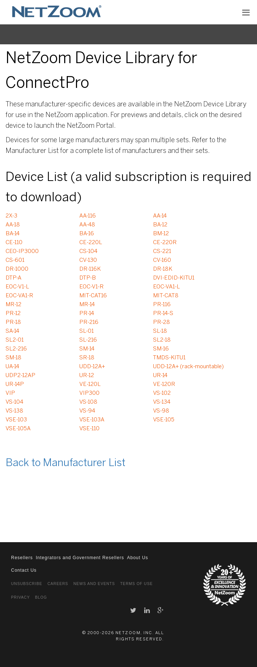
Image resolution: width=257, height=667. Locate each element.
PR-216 (88, 322)
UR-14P (15, 384)
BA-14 (13, 233)
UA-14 (12, 366)
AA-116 (87, 216)
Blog (41, 597)
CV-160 (162, 260)
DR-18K (162, 269)
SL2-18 (162, 340)
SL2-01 (15, 340)
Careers (58, 584)
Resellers (22, 557)
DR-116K (90, 269)
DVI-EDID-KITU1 (173, 278)
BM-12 (161, 233)
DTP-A (13, 278)
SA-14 (12, 331)
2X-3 (11, 216)
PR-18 (13, 322)
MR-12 (13, 304)
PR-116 (162, 304)
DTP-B (87, 278)
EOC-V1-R (91, 287)
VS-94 (87, 411)
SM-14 (86, 349)
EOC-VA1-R (19, 295)
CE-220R (165, 242)
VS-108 (88, 402)
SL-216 (88, 340)
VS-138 (14, 411)
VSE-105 (163, 420)
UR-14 (160, 375)
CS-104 (88, 251)
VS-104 (14, 402)
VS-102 (162, 393)
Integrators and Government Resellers (80, 557)
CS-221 (162, 251)
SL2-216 (16, 349)
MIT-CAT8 (165, 295)
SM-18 (13, 357)
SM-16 (161, 349)
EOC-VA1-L (166, 287)
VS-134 (161, 402)
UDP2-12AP (20, 375)
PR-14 (86, 313)
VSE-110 (89, 428)
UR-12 (86, 375)
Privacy (20, 597)
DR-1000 (17, 269)
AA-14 (160, 216)
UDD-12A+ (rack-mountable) (188, 366)
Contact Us (24, 570)
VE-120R (164, 384)
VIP (10, 393)
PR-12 (13, 313)
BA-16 (86, 233)
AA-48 (87, 225)
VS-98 (161, 411)
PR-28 (161, 322)
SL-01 (86, 331)
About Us (137, 557)
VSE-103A (91, 420)
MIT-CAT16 (93, 295)
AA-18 (13, 225)
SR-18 (86, 357)
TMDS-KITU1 (169, 357)
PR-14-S (163, 313)
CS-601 (15, 260)
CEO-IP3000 (22, 251)
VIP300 (89, 393)
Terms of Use (136, 584)
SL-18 (160, 331)
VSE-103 (16, 420)
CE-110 (14, 242)
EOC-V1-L (17, 287)
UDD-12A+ (92, 366)
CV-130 (88, 260)
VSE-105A (18, 428)
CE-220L (90, 242)
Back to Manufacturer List (65, 463)
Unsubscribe (26, 584)
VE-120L (90, 384)
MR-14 (87, 304)
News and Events (94, 584)
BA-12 (160, 225)
